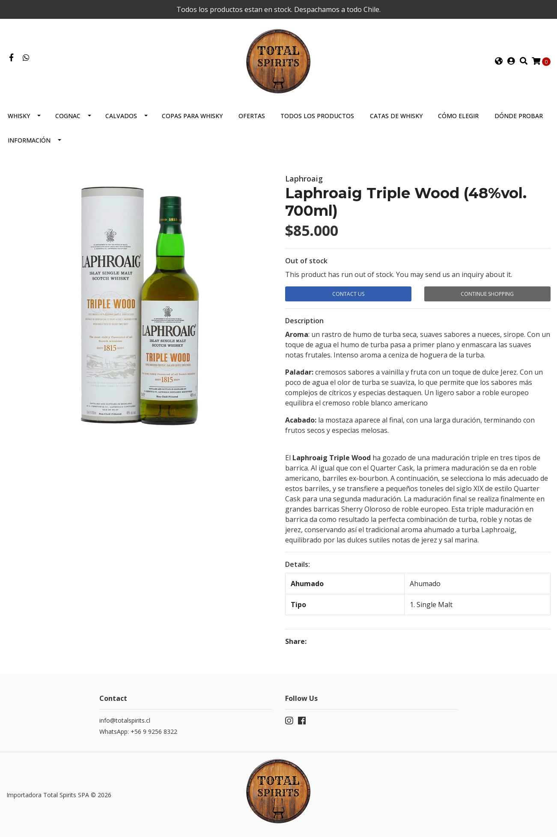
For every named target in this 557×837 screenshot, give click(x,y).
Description (304, 320)
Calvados (121, 116)
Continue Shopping (487, 294)
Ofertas (251, 116)
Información (29, 140)
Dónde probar (518, 116)
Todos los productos (317, 116)
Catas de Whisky (396, 116)
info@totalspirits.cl (124, 720)
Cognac (67, 116)
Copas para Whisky (192, 116)
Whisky (19, 116)
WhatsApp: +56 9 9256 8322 (138, 731)
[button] (498, 61)
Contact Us (348, 294)
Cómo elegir (458, 116)
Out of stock (306, 260)
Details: (297, 564)
